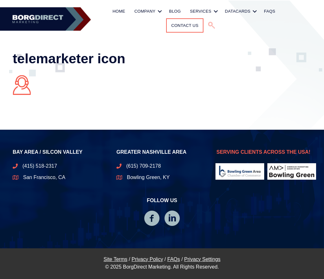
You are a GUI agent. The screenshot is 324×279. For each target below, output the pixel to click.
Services (200, 11)
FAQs (269, 11)
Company (145, 11)
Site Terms (115, 259)
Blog (175, 11)
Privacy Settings (202, 259)
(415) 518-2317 (39, 166)
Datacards (238, 11)
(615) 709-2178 (143, 166)
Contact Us (184, 25)
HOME (119, 11)
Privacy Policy (147, 259)
